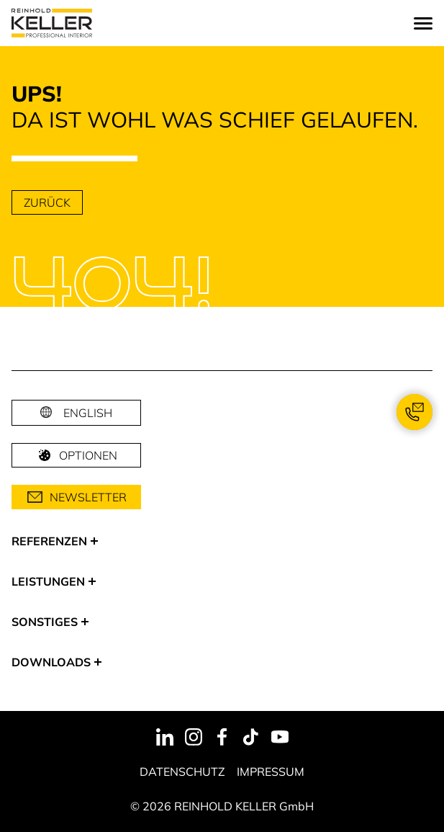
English (87, 413)
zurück (47, 202)
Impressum (270, 771)
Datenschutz (182, 771)
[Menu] (423, 23)
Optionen (76, 455)
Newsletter (77, 497)
